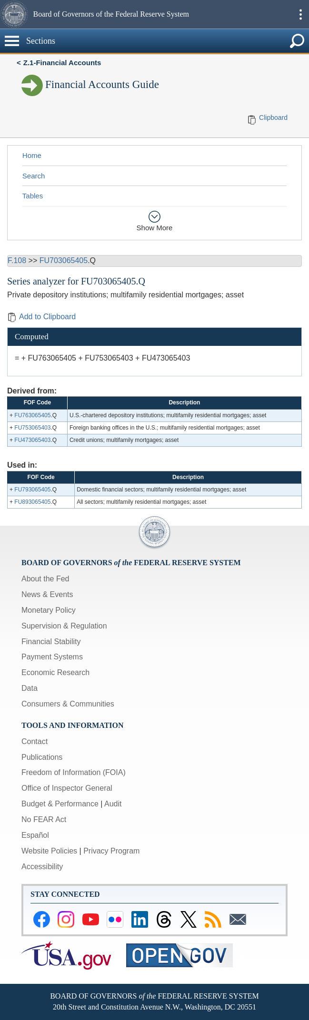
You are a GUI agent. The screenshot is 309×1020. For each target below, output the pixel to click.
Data (29, 688)
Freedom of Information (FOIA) (73, 772)
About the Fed (45, 579)
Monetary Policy (48, 610)
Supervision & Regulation (64, 626)
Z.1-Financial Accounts (62, 63)
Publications (41, 757)
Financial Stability (51, 642)
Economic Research (55, 672)
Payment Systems (52, 657)
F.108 (17, 260)
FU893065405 (32, 502)
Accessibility (42, 867)
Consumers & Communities (67, 704)
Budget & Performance (60, 804)
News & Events (47, 594)
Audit (112, 804)
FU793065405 (32, 489)
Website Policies (49, 851)
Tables (32, 196)
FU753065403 (32, 427)
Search (33, 176)
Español (35, 835)
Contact (34, 741)
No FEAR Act (43, 819)
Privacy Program (111, 851)
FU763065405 (32, 415)
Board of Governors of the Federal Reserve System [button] (111, 14)
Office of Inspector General (66, 788)
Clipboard (273, 117)
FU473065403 (32, 440)
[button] (15, 14)
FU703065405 (64, 260)
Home (31, 155)
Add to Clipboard (41, 317)
